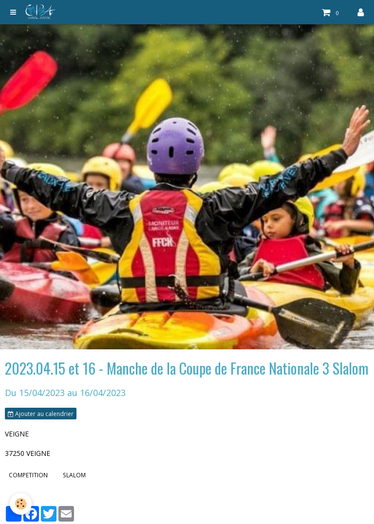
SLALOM (74, 475)
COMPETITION (28, 475)
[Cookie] (21, 504)
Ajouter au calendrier (41, 413)
